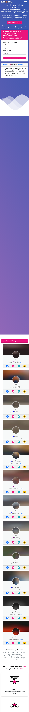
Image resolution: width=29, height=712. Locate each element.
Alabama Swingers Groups (16, 28)
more (21, 362)
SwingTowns (20, 64)
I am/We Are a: (7, 45)
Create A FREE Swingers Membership (11, 15)
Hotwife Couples (6, 652)
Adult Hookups (20, 658)
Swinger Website (19, 656)
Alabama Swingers (8, 26)
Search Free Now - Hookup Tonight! (14, 58)
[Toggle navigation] (26, 2)
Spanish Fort (14, 659)
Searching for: (7, 50)
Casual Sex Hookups (9, 658)
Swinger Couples (9, 656)
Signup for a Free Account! (14, 22)
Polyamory (23, 652)
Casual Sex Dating (17, 654)
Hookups (8, 654)
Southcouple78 (6, 64)
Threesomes (15, 652)
